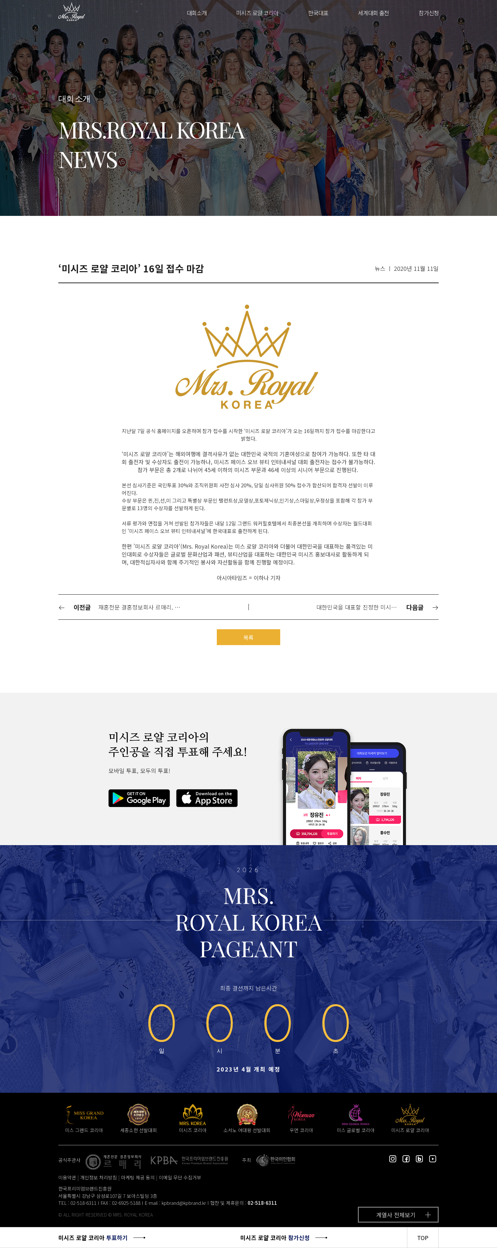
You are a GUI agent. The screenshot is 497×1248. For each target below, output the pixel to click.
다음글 (422, 607)
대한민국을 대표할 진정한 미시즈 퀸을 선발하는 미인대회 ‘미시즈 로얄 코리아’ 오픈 (360, 607)
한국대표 (318, 13)
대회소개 (197, 13)
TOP (423, 1237)
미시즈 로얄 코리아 (257, 13)
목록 (248, 637)
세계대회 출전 (373, 13)
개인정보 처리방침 (98, 1177)
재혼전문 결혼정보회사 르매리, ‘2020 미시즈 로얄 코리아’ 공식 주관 (142, 607)
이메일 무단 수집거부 (180, 1177)
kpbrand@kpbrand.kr (184, 1202)
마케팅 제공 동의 (138, 1177)
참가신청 (429, 13)
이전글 (74, 607)
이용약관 (67, 1177)
